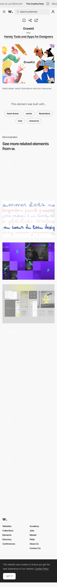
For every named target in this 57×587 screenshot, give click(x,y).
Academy (34, 526)
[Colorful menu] (28, 433)
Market (33, 535)
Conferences (8, 543)
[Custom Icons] (28, 347)
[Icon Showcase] (28, 303)
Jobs (32, 530)
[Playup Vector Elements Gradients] (28, 261)
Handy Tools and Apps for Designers (28, 36)
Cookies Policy (41, 569)
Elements (6, 535)
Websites (6, 526)
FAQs (32, 539)
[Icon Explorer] (28, 391)
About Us (34, 543)
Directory (7, 539)
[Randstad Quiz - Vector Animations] (28, 475)
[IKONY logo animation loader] (28, 176)
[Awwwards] (10, 11)
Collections (7, 530)
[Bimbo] (28, 219)
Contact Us (35, 548)
